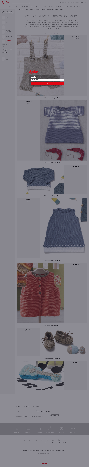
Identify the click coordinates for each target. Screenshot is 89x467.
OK (47, 83)
